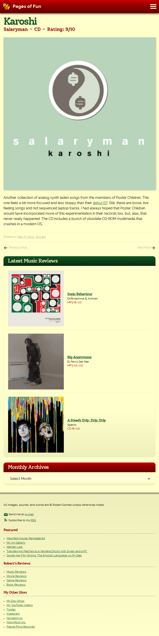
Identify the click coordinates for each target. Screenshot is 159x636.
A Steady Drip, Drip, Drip (86, 420)
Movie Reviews (17, 576)
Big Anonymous (79, 357)
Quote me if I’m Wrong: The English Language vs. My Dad (44, 555)
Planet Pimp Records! (21, 626)
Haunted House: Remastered (26, 538)
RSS (33, 520)
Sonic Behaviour (79, 294)
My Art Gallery (16, 542)
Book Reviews (16, 584)
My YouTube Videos (20, 605)
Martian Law (15, 547)
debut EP (100, 203)
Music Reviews (16, 571)
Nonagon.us (15, 618)
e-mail (29, 514)
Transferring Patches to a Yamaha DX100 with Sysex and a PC (47, 551)
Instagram (13, 613)
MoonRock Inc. (16, 622)
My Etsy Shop (15, 601)
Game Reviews (16, 580)
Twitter (11, 609)
